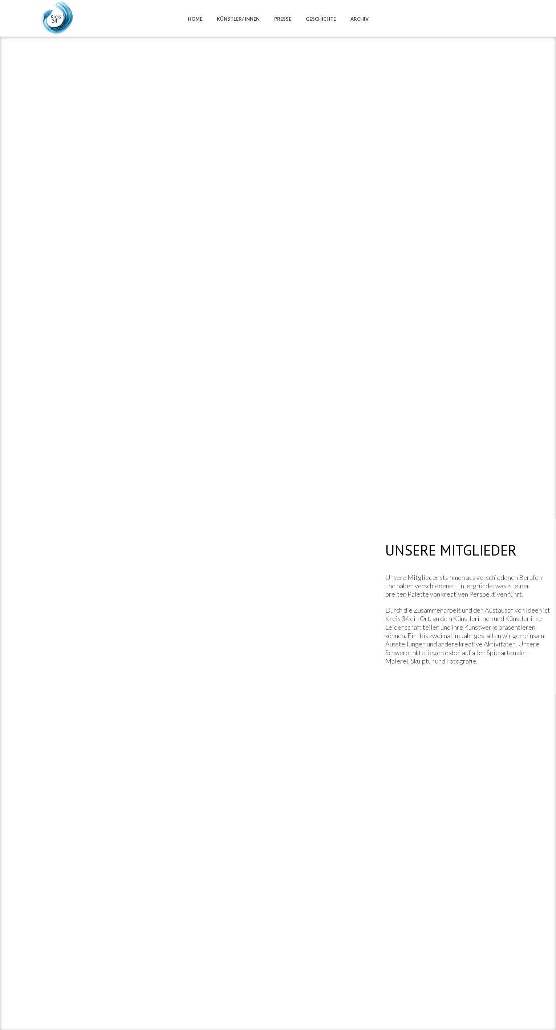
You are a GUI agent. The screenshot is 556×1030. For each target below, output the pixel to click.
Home (195, 19)
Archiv (359, 19)
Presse (282, 19)
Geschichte (321, 19)
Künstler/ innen (238, 19)
